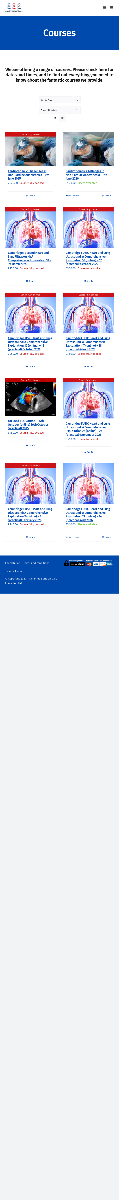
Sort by (46, 100)
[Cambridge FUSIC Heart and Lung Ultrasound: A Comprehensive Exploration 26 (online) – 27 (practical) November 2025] (88, 398)
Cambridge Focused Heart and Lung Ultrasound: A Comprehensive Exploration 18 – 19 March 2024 (29, 258)
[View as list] (62, 118)
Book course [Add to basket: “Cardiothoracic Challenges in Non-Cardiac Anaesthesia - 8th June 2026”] (73, 195)
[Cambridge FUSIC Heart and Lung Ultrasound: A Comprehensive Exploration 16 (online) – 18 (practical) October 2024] (30, 313)
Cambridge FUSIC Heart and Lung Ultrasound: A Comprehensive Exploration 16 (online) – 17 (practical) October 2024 (88, 258)
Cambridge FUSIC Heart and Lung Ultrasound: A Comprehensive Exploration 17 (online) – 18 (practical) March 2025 (88, 343)
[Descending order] (77, 99)
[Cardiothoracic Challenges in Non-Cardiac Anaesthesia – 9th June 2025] (30, 149)
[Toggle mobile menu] (112, 7)
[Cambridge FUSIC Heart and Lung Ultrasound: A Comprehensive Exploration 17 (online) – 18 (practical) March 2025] (88, 313)
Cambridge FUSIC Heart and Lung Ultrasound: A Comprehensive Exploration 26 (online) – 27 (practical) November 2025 (88, 429)
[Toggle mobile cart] (104, 7)
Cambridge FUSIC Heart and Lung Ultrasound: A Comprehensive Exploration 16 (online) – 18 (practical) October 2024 (30, 343)
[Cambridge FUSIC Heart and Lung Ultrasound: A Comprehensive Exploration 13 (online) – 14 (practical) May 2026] (88, 483)
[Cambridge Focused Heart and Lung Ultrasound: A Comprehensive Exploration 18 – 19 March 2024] (30, 227)
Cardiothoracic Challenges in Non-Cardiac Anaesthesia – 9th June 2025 (28, 174)
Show (49, 110)
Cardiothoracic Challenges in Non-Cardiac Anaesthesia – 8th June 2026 (86, 174)
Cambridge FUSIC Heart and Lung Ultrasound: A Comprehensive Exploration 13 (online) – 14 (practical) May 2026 (88, 514)
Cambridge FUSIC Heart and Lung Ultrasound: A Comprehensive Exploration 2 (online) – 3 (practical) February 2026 (30, 514)
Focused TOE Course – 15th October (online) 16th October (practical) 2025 (28, 424)
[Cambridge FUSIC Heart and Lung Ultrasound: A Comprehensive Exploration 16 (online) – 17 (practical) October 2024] (88, 227)
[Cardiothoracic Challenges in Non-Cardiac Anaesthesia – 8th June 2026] (88, 149)
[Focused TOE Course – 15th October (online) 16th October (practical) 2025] (30, 397)
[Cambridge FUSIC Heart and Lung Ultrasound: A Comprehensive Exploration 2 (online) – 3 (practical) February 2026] (30, 483)
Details (32, 195)
